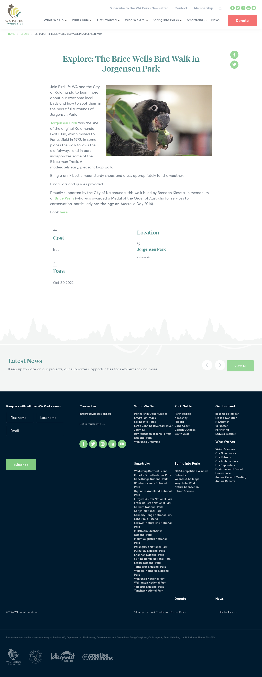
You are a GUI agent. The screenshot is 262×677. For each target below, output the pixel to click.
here (64, 212)
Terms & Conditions (157, 612)
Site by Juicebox (228, 612)
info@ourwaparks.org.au (95, 414)
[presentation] (37, 446)
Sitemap (138, 612)
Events (24, 33)
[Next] (220, 365)
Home (11, 33)
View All (240, 366)
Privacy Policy (178, 612)
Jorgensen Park (63, 122)
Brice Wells (64, 198)
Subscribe (21, 464)
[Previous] (207, 365)
